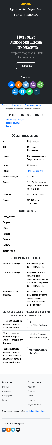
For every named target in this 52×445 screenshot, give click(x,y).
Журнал (13, 9)
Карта (8, 126)
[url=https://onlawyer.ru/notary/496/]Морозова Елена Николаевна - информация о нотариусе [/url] (38, 336)
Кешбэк (22, 9)
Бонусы (31, 9)
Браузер (18, 15)
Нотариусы (16, 105)
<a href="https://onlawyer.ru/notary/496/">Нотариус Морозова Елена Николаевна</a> (38, 323)
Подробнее (26, 65)
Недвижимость (31, 15)
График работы (13, 123)
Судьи (4, 400)
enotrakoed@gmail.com (36, 411)
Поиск (40, 9)
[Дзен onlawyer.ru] (18, 429)
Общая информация (15, 119)
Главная (5, 105)
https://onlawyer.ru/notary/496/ (38, 351)
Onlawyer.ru (26, 3)
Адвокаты (6, 391)
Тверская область (33, 105)
